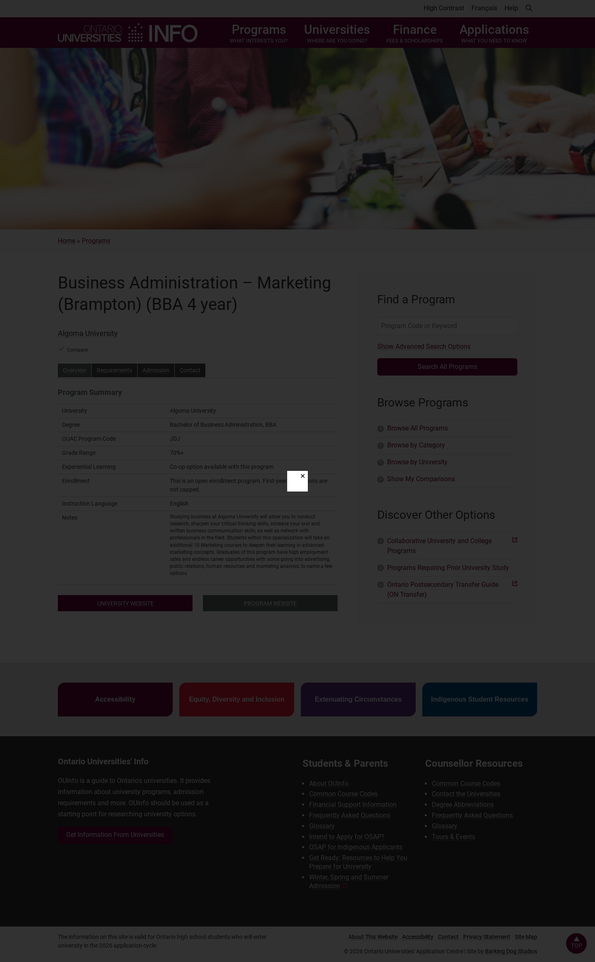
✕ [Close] (302, 476)
